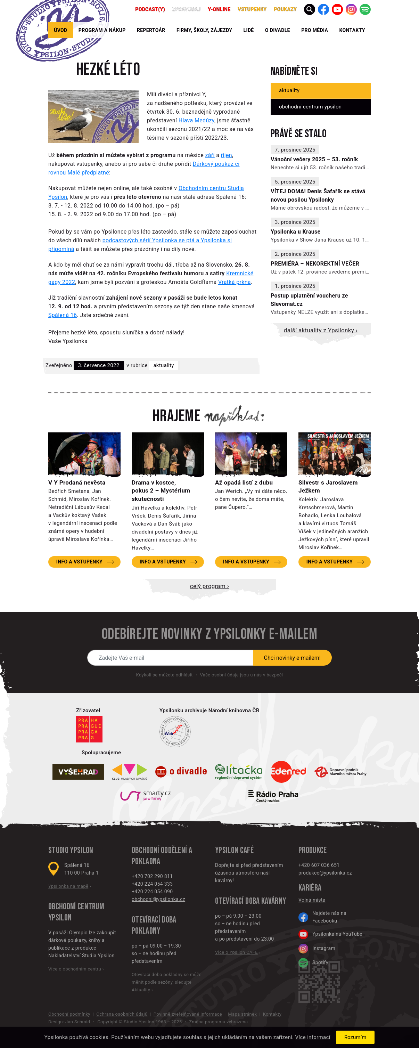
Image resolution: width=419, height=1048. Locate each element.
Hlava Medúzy (196, 120)
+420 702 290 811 (152, 876)
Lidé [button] (249, 30)
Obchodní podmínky (69, 1014)
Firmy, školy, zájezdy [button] (204, 30)
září (210, 155)
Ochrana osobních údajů (121, 1014)
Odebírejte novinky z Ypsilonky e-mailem (209, 634)
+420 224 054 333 (152, 884)
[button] (309, 9)
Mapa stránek (242, 1014)
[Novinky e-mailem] (170, 658)
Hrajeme (176, 416)
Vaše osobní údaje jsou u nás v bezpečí (241, 674)
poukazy (285, 9)
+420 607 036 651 (318, 865)
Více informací (312, 1037)
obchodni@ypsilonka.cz (158, 899)
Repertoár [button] (151, 30)
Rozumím (355, 1037)
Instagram (316, 948)
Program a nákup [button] (102, 30)
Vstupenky (252, 9)
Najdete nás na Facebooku (322, 917)
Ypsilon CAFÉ (234, 850)
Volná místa (312, 900)
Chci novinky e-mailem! (292, 658)
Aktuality (163, 365)
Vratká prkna (234, 282)
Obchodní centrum (76, 906)
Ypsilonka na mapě (68, 886)
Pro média (314, 30)
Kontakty (352, 30)
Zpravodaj (186, 9)
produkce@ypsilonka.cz (325, 873)
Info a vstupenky (79, 561)
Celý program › (209, 586)
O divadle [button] (277, 30)
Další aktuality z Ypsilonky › (321, 330)
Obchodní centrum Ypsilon (310, 107)
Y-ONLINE (219, 9)
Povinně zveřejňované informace (188, 1014)
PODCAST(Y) (150, 9)
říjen (226, 155)
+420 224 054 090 (152, 891)
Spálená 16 (62, 315)
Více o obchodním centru (74, 969)
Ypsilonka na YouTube (330, 934)
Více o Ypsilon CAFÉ (236, 952)
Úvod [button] (60, 30)
